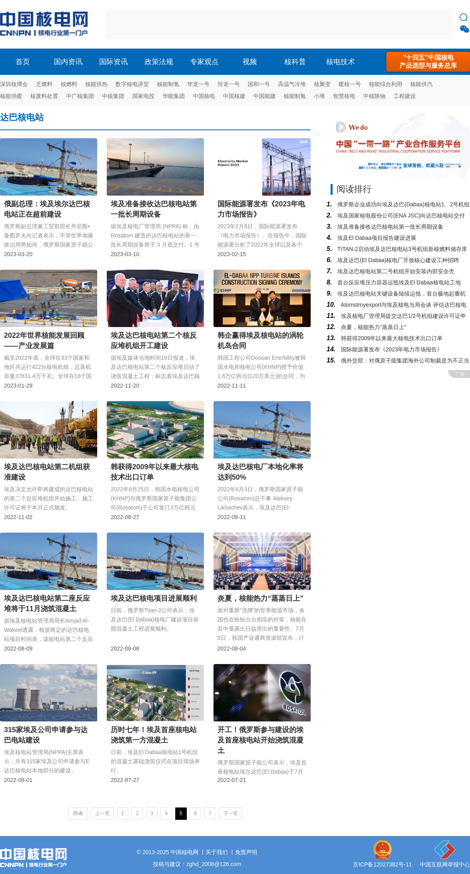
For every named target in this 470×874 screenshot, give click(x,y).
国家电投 (143, 96)
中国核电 (204, 96)
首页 (23, 62)
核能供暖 (11, 96)
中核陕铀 (374, 96)
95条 (78, 813)
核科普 (295, 62)
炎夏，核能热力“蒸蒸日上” (372, 327)
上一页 (102, 813)
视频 (250, 62)
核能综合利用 (385, 84)
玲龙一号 (228, 84)
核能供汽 (421, 84)
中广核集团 (80, 96)
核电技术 (340, 62)
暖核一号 (350, 84)
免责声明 (246, 852)
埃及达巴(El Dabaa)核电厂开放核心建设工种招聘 (397, 260)
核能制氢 (168, 84)
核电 (46, 24)
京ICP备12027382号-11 (382, 864)
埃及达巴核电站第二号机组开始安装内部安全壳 (395, 271)
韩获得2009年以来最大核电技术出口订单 (391, 338)
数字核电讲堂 (132, 84)
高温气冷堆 (292, 84)
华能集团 (174, 96)
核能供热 (96, 84)
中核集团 (113, 96)
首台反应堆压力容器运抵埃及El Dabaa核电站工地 (398, 282)
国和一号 (259, 84)
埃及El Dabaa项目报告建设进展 (376, 238)
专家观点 (204, 62)
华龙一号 (198, 84)
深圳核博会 (14, 84)
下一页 (230, 813)
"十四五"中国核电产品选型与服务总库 (428, 61)
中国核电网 (184, 852)
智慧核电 (344, 96)
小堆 (319, 96)
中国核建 (234, 96)
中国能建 (264, 96)
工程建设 (405, 96)
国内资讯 (68, 62)
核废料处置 (44, 96)
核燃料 (69, 84)
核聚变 (322, 84)
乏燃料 (44, 84)
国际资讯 (113, 62)
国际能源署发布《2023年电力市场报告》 (391, 349)
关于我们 (217, 852)
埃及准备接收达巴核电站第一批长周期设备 (389, 226)
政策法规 (159, 62)
